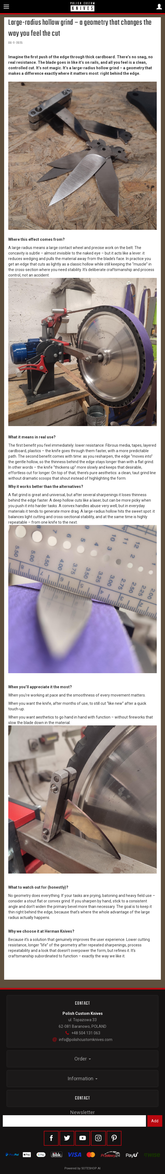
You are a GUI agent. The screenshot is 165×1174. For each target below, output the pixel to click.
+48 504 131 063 (82, 1033)
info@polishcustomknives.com (82, 1039)
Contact (82, 1098)
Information (82, 1078)
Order (82, 1059)
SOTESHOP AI (91, 1168)
